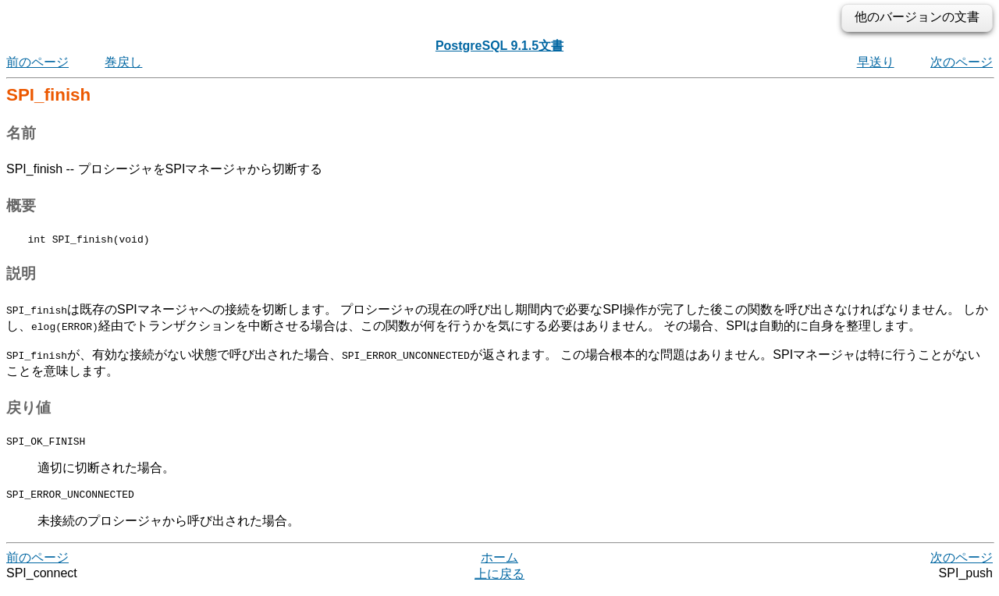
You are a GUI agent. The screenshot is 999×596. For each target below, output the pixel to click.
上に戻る (499, 580)
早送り (875, 62)
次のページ (961, 62)
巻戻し (123, 62)
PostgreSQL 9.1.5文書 (499, 45)
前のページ (37, 62)
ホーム (499, 564)
